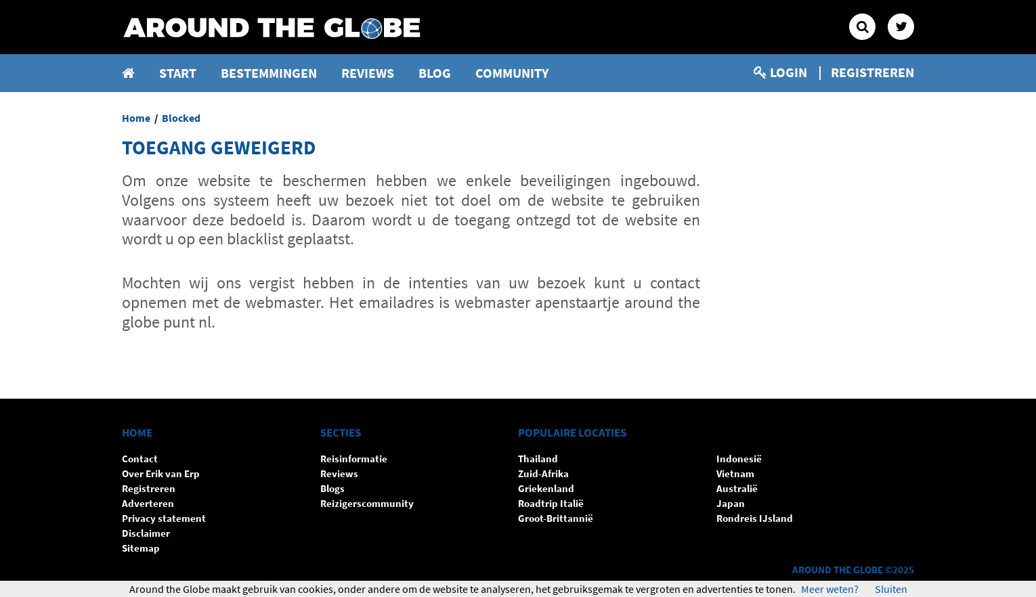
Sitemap (141, 547)
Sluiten (891, 589)
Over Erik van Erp (161, 473)
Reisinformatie (353, 458)
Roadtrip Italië (551, 503)
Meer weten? (830, 589)
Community (512, 72)
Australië (737, 488)
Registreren (872, 72)
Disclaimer (146, 533)
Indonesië (739, 458)
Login (780, 72)
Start (177, 72)
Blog (434, 72)
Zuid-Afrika (543, 473)
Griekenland (546, 488)
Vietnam (735, 473)
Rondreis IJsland (754, 518)
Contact (140, 458)
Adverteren (148, 503)
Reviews (367, 72)
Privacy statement (164, 518)
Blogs (332, 488)
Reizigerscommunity (367, 503)
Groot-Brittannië (555, 518)
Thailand (538, 458)
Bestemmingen (269, 72)
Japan (730, 503)
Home (136, 118)
